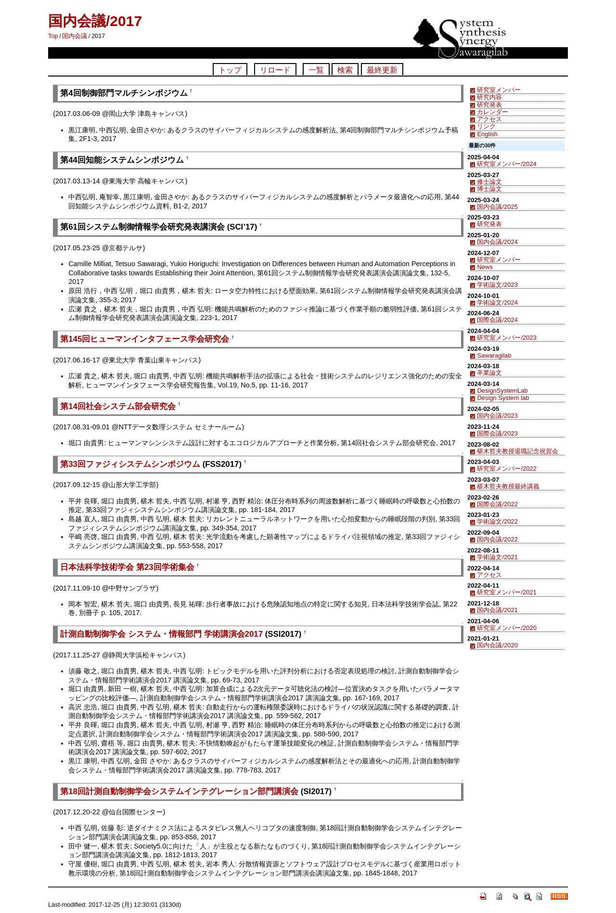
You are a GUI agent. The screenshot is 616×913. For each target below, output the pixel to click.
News (484, 266)
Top (53, 35)
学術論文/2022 (497, 521)
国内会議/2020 (497, 645)
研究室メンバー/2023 (506, 337)
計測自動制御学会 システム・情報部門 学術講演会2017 (161, 634)
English (487, 134)
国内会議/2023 (497, 415)
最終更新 (382, 70)
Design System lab (503, 397)
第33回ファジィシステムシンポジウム (130, 464)
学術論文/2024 (497, 302)
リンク (486, 126)
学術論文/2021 (497, 557)
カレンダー (492, 112)
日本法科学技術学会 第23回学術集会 (127, 567)
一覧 (316, 70)
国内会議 (74, 35)
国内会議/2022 (497, 539)
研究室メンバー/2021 (506, 592)
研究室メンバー (499, 89)
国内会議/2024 (497, 241)
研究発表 (489, 104)
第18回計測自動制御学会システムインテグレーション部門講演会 (179, 791)
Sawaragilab (494, 355)
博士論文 (489, 189)
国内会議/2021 (497, 610)
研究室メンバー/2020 (506, 627)
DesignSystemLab (502, 390)
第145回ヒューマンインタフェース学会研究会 (144, 339)
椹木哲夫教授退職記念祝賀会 (517, 451)
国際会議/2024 (497, 319)
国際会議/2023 (497, 433)
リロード (275, 70)
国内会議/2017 (95, 21)
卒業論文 (489, 372)
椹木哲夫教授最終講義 (508, 486)
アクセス (489, 119)
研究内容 (489, 97)
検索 (345, 70)
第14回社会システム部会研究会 (118, 406)
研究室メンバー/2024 (506, 163)
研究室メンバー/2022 (506, 468)
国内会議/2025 (497, 206)
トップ (230, 70)
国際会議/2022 (497, 504)
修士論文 (489, 181)
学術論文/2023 (497, 284)
